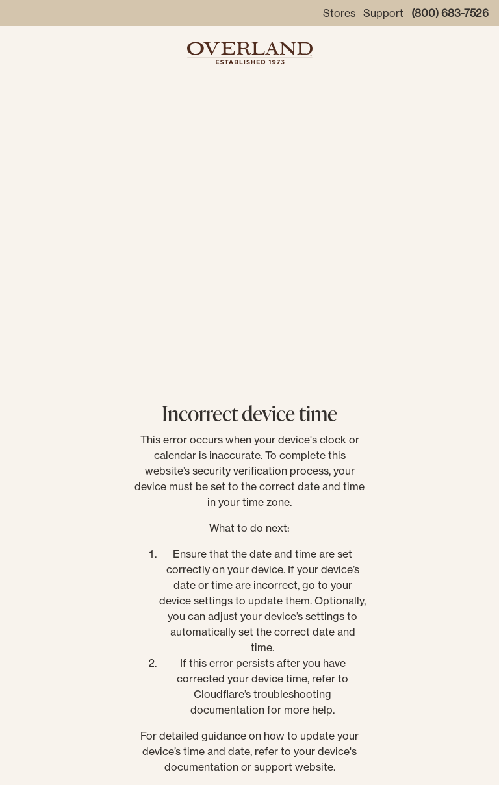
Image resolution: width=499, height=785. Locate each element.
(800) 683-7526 (450, 12)
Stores (339, 12)
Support (383, 12)
